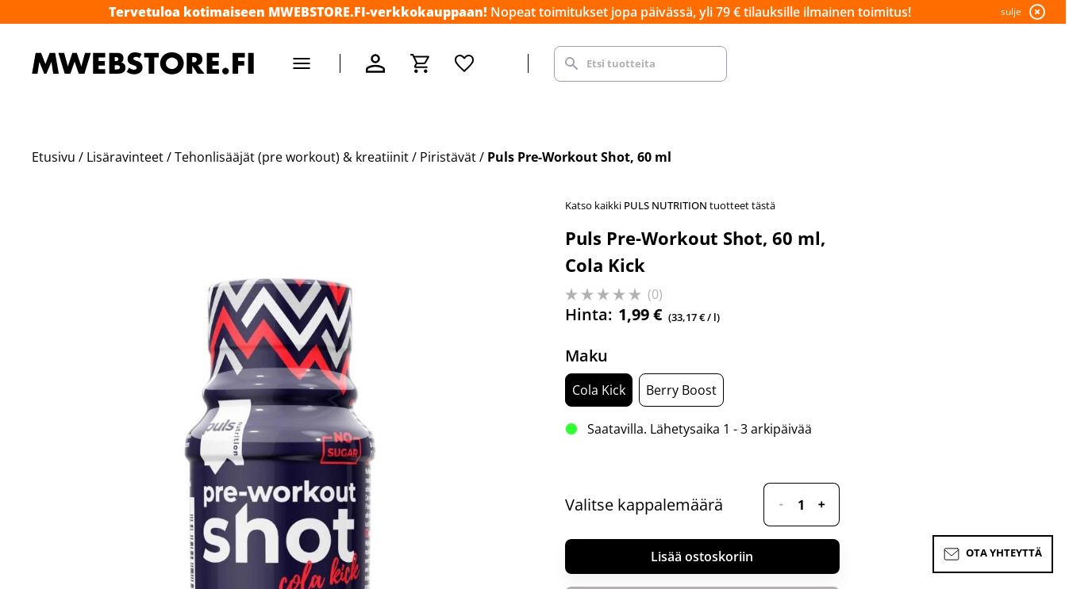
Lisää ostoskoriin (702, 556)
